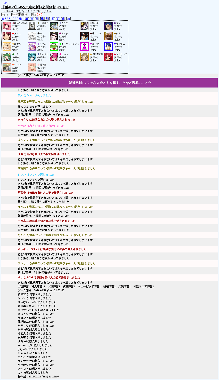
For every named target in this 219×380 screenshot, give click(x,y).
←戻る (5, 3)
